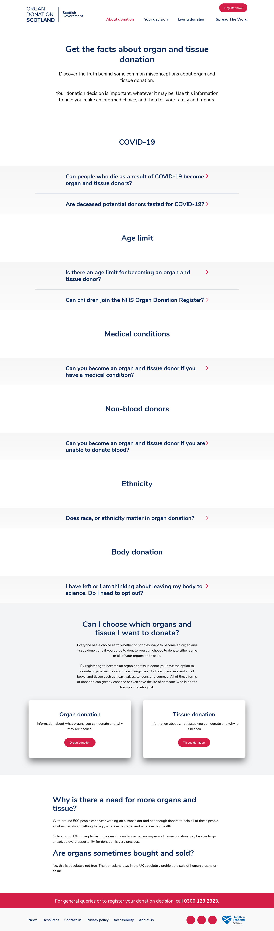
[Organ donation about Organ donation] (80, 742)
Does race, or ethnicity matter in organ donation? (137, 518)
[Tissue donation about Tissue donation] (194, 742)
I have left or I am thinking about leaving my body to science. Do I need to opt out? (137, 589)
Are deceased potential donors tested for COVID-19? (137, 204)
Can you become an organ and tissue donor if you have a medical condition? (137, 371)
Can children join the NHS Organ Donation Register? (137, 300)
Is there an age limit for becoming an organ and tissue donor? (137, 276)
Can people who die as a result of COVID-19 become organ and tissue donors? (137, 180)
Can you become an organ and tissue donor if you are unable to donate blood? (137, 446)
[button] (120, 23)
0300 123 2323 (201, 901)
